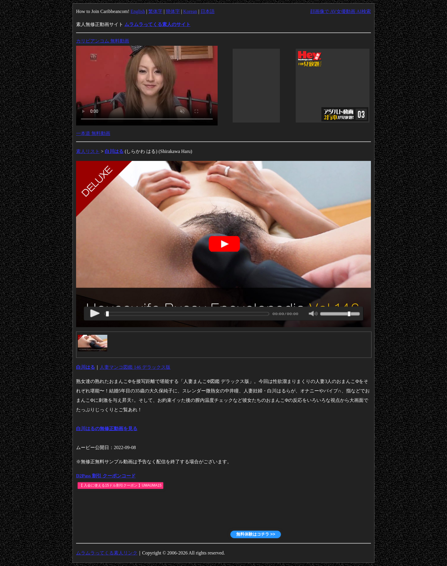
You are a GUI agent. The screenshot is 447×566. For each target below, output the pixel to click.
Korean (190, 11)
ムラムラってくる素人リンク (106, 552)
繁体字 (155, 11)
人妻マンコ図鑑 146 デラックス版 (135, 367)
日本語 (208, 11)
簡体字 (173, 11)
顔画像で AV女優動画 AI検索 (340, 11)
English (138, 11)
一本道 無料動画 (93, 133)
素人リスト (88, 151)
